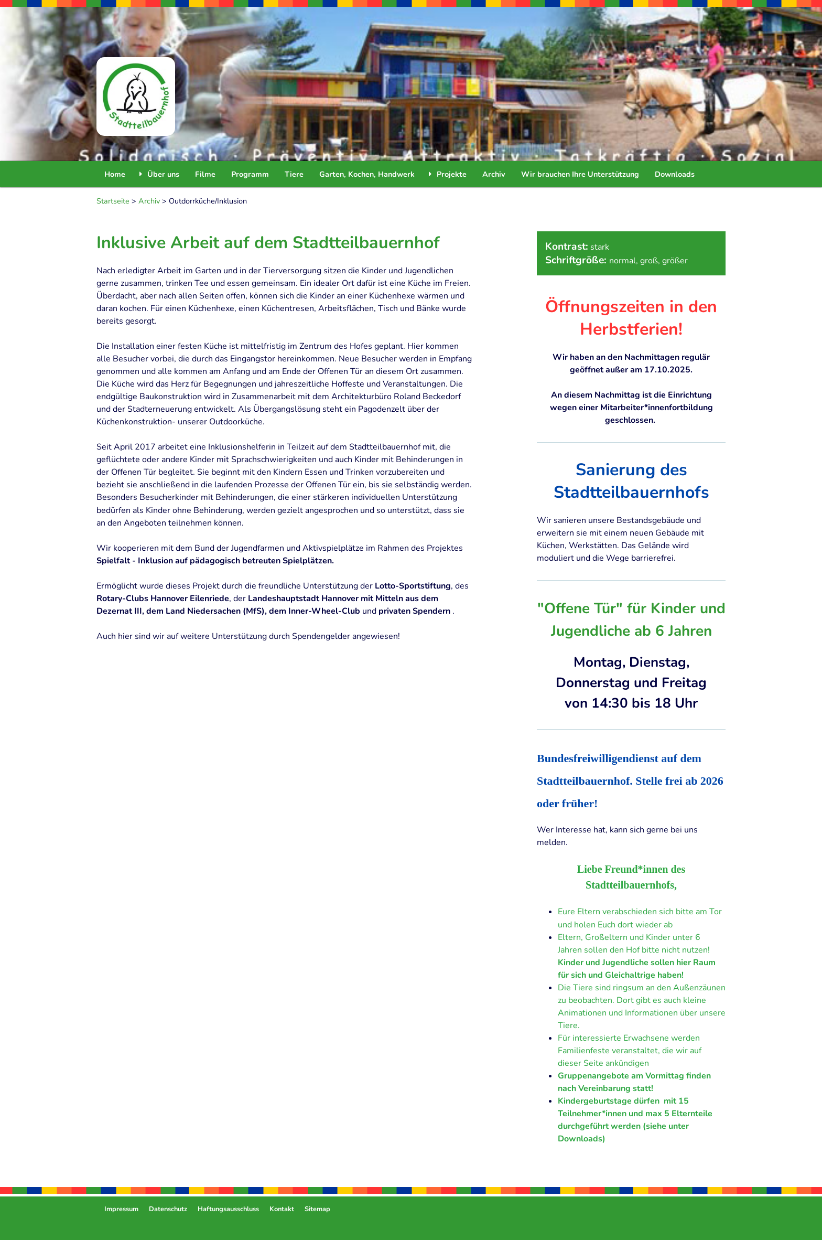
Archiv (493, 174)
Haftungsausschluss (228, 1209)
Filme (205, 174)
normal (622, 260)
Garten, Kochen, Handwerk (367, 174)
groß (649, 260)
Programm (250, 174)
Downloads (675, 174)
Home (114, 174)
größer (675, 260)
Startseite (112, 201)
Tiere (294, 174)
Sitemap (317, 1209)
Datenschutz (168, 1209)
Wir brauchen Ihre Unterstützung (580, 174)
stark (599, 247)
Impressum (121, 1209)
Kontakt (281, 1209)
